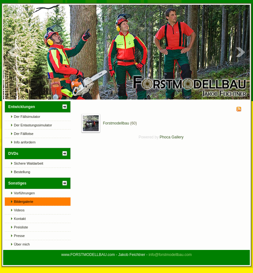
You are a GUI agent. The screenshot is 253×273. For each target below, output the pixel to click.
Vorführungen (24, 193)
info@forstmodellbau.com (170, 254)
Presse (19, 236)
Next (240, 52)
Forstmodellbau (116, 123)
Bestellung (22, 172)
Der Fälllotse (24, 134)
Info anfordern (25, 142)
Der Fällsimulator (27, 116)
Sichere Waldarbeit (28, 163)
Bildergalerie (23, 201)
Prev (12, 52)
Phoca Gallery (171, 137)
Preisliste (21, 227)
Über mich (22, 244)
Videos (19, 210)
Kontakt (20, 219)
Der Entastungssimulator (33, 125)
